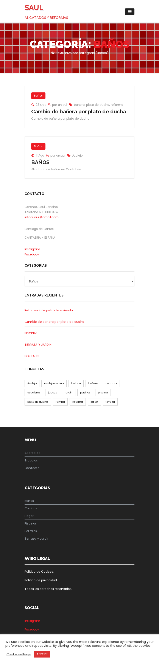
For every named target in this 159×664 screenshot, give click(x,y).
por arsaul (60, 105)
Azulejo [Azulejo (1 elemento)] (32, 383)
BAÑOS (40, 162)
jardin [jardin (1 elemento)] (69, 392)
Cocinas (31, 508)
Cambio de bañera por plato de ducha (78, 111)
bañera (79, 105)
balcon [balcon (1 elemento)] (76, 383)
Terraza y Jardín (37, 538)
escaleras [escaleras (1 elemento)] (34, 392)
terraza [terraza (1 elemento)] (110, 402)
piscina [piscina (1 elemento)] (103, 392)
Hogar (29, 516)
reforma (117, 105)
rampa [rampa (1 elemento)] (60, 402)
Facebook (32, 254)
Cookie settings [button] (18, 654)
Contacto (32, 468)
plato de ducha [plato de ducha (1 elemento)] (37, 402)
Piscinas (31, 523)
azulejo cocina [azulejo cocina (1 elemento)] (54, 383)
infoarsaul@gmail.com (42, 217)
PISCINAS (31, 333)
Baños (38, 95)
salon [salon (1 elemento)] (94, 402)
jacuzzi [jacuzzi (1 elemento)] (52, 392)
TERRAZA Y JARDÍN (38, 344)
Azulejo (77, 155)
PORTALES (32, 356)
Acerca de (33, 453)
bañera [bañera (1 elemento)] (93, 383)
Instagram (32, 249)
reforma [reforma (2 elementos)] (77, 402)
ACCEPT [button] (42, 654)
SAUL (34, 7)
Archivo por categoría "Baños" (84, 53)
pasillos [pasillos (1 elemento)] (85, 392)
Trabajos (31, 460)
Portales (31, 531)
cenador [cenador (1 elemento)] (111, 383)
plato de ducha (97, 105)
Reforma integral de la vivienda (49, 310)
